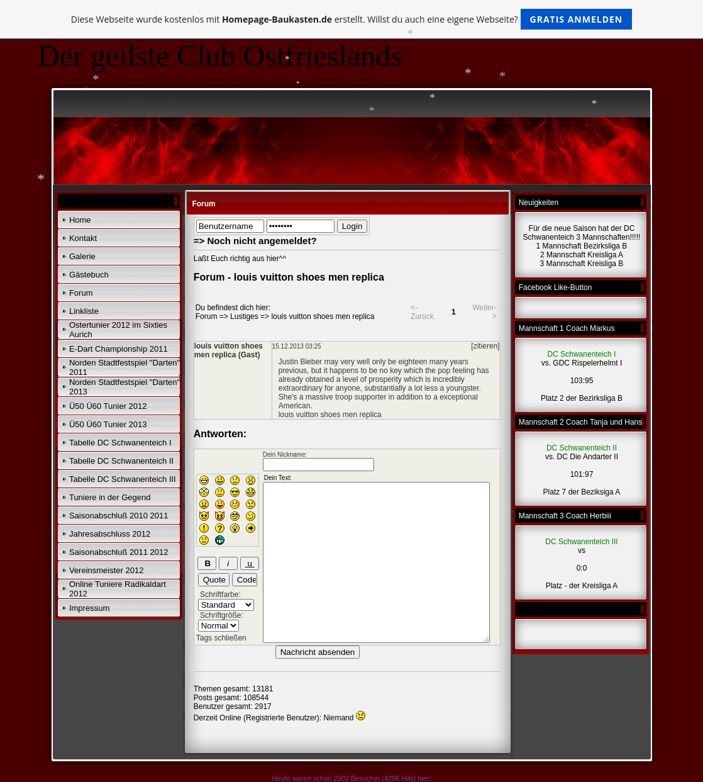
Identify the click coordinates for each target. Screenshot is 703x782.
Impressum (89, 608)
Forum (81, 293)
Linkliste (84, 311)
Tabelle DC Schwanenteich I (120, 442)
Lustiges (244, 316)
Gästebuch (89, 274)
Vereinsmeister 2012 (106, 570)
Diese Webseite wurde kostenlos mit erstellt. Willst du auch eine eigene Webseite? (352, 19)
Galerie (82, 256)
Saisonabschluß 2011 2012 (119, 552)
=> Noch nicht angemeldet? (255, 240)
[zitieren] (485, 346)
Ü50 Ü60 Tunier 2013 (108, 424)
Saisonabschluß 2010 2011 (119, 515)
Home (80, 220)
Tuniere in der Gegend (110, 497)
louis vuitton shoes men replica (322, 316)
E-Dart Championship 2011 (118, 349)
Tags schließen (221, 638)
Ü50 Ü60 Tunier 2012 (108, 406)
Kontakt (83, 238)
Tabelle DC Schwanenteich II (121, 461)
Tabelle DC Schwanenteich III (122, 479)
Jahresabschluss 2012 (109, 534)
